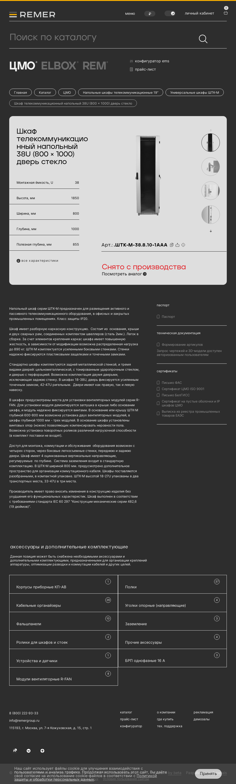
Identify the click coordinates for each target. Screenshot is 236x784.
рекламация (203, 712)
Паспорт (168, 316)
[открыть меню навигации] (130, 14)
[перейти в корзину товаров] (225, 12)
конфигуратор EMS (149, 61)
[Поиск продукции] (103, 37)
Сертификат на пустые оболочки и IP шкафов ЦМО (191, 403)
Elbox (59, 66)
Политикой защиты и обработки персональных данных (85, 777)
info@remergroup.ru (24, 720)
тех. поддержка (169, 726)
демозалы (202, 719)
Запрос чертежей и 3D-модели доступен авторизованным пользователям (189, 353)
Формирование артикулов (182, 344)
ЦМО (22, 66)
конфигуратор (131, 726)
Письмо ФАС (172, 382)
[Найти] (201, 36)
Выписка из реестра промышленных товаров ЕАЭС (191, 413)
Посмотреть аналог (122, 273)
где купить (165, 719)
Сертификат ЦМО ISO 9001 (183, 389)
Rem (95, 66)
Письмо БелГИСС (176, 395)
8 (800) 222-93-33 (23, 713)
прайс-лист (143, 69)
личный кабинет (199, 13)
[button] (210, 130)
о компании (166, 712)
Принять (208, 773)
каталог (126, 712)
